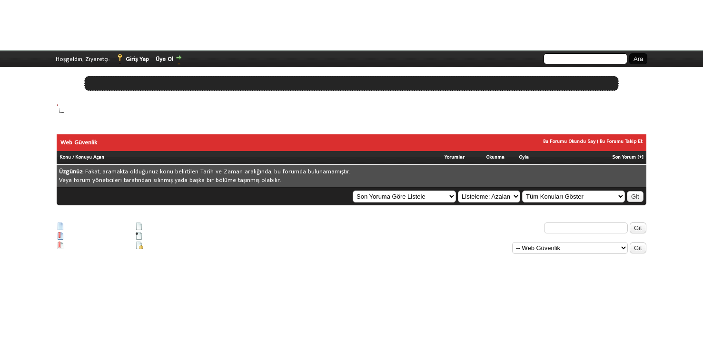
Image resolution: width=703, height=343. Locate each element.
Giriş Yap (137, 59)
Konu (65, 157)
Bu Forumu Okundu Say (569, 141)
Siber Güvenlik (78, 104)
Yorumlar (455, 157)
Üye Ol (164, 59)
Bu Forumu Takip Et (621, 141)
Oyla (524, 157)
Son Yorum (624, 157)
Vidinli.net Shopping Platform (77, 261)
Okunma (495, 157)
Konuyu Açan (89, 157)
